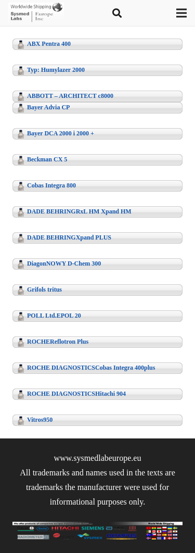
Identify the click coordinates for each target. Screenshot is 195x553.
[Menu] (181, 13)
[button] (117, 13)
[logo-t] (36, 13)
